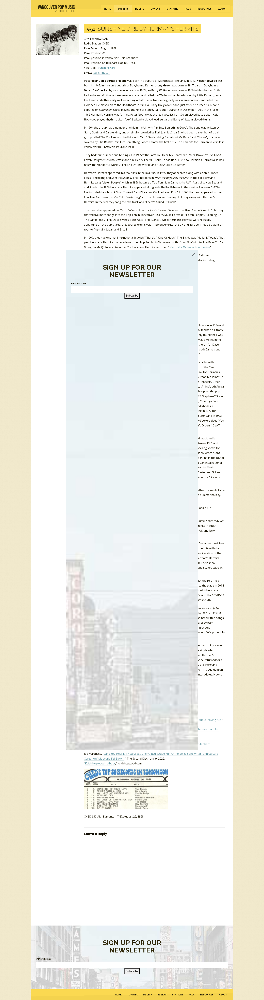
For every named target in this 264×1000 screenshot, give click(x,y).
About (222, 8)
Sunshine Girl (106, 68)
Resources (204, 8)
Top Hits (123, 8)
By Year (155, 8)
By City (139, 8)
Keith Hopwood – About (100, 763)
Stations (172, 8)
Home (107, 8)
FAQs (188, 8)
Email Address (43, 959)
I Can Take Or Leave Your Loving (189, 247)
